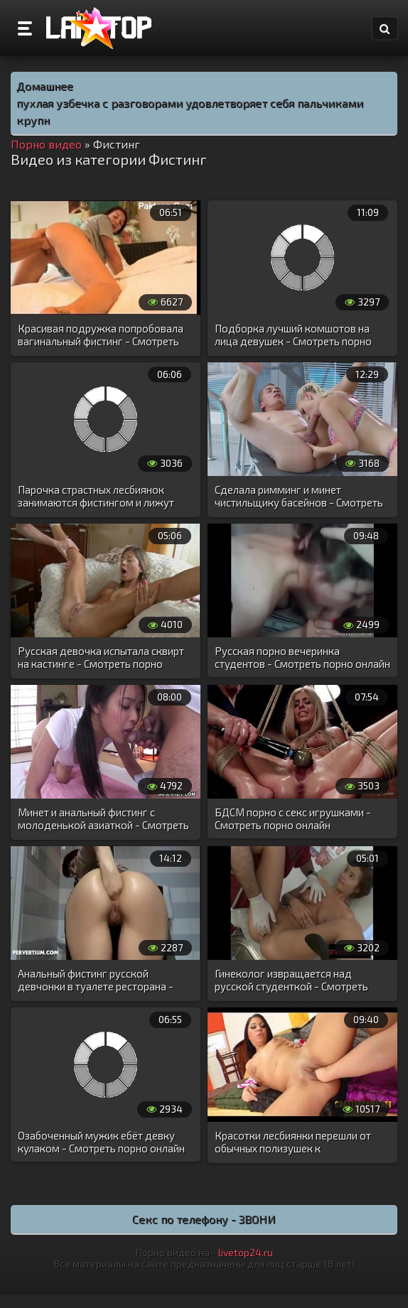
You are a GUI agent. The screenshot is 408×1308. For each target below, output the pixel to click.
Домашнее (44, 85)
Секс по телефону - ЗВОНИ (204, 1219)
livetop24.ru (245, 1252)
